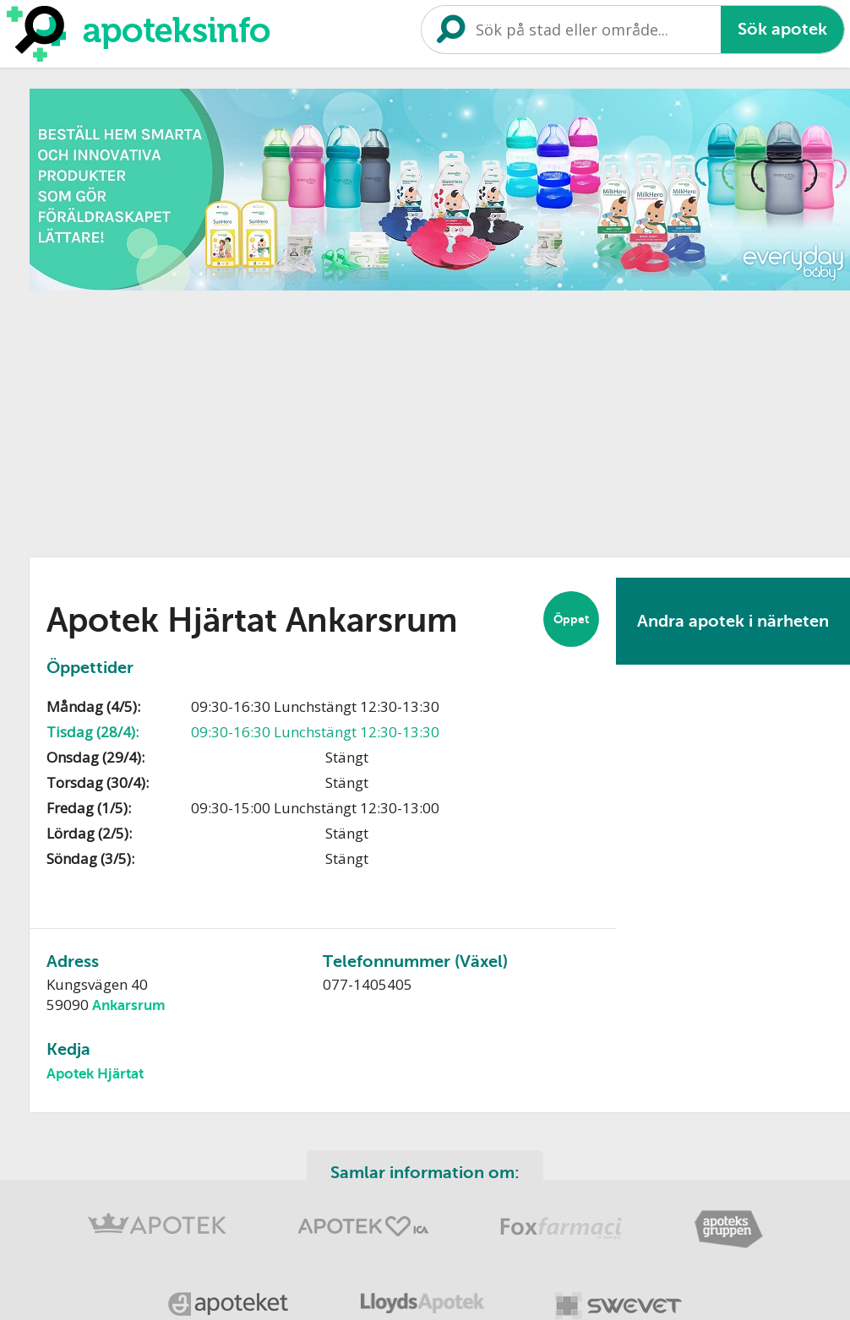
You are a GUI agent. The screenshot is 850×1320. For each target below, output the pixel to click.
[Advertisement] (332, 418)
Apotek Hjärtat (95, 1074)
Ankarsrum (129, 1005)
